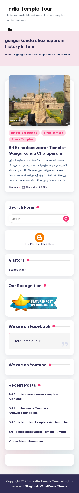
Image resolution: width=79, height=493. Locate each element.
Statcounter (17, 269)
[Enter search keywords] (39, 218)
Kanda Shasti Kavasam (26, 441)
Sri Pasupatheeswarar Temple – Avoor (37, 432)
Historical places (24, 132)
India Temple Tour (29, 8)
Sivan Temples (22, 139)
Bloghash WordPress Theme (46, 486)
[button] (66, 219)
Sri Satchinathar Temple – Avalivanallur (38, 422)
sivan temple (53, 132)
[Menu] (10, 29)
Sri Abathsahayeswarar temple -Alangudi (33, 396)
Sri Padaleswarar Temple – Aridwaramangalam (29, 410)
